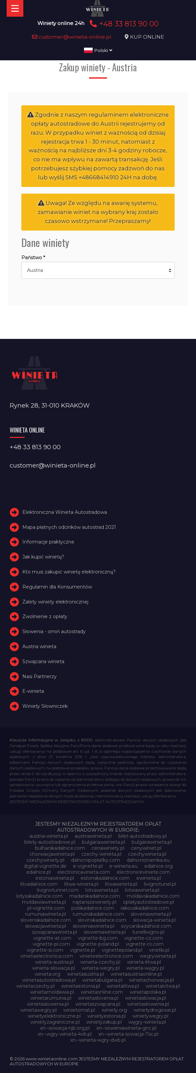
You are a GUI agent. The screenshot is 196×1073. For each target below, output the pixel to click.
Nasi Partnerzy (39, 676)
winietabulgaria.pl (102, 980)
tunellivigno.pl (148, 932)
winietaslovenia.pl (98, 998)
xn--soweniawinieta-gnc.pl (126, 1028)
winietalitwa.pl (123, 986)
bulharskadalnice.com (60, 848)
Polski (98, 50)
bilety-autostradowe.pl (49, 842)
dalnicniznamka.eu (148, 860)
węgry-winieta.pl (147, 1022)
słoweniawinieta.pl (105, 932)
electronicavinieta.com (83, 872)
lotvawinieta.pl (101, 890)
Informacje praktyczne (48, 542)
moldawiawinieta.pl (44, 902)
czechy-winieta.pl (101, 854)
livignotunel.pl (160, 884)
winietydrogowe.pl (155, 1010)
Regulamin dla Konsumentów (57, 587)
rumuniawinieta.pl (45, 914)
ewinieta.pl (148, 878)
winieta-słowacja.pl (53, 968)
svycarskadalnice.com (146, 926)
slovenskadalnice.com (45, 920)
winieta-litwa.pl (144, 962)
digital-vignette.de (45, 866)
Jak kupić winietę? (43, 557)
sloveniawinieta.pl (151, 914)
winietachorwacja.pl (151, 980)
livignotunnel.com (58, 890)
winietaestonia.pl (80, 986)
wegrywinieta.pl (158, 956)
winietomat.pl (79, 1010)
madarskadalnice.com (94, 896)
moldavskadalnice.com (153, 896)
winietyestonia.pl (106, 1016)
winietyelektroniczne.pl (54, 1016)
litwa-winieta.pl (81, 884)
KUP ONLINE (147, 37)
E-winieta (33, 691)
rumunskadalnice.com (98, 914)
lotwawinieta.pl (142, 890)
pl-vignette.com (46, 908)
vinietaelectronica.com (46, 956)
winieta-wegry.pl (101, 968)
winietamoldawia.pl (52, 992)
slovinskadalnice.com (102, 920)
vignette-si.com (45, 950)
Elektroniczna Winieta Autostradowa (64, 512)
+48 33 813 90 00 (123, 23)
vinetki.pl (159, 950)
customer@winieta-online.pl (71, 37)
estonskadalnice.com (105, 878)
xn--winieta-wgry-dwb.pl (98, 1040)
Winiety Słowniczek (45, 706)
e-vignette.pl (88, 866)
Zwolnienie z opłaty (44, 616)
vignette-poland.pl (98, 944)
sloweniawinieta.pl (93, 926)
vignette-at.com (52, 938)
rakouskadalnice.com (145, 908)
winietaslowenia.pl (48, 1004)
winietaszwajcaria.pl (97, 1004)
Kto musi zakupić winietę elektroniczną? (69, 572)
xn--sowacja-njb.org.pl (65, 1028)
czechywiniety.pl (45, 860)
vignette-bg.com (98, 938)
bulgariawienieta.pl (103, 842)
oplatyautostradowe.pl (148, 902)
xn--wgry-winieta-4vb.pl (65, 1034)
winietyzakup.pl (104, 1022)
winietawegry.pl (38, 1010)
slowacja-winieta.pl (154, 920)
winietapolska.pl (148, 992)
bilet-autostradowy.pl (142, 836)
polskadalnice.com (92, 908)
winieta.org (47, 974)
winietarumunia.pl (50, 998)
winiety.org (114, 1010)
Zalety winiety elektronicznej (55, 602)
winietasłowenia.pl (148, 1004)
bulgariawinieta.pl (152, 842)
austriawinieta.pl (93, 836)
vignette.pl (82, 950)
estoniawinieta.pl (54, 878)
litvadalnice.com (39, 884)
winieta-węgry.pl (145, 968)
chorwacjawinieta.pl (52, 854)
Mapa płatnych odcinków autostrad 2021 (69, 527)
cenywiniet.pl (146, 848)
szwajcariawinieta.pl (54, 932)
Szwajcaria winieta (43, 661)
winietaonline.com (102, 992)
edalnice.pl (38, 872)
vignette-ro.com (145, 944)
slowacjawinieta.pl (45, 926)
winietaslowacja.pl (145, 998)
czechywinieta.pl (147, 854)
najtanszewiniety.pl (94, 902)
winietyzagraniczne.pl (55, 1022)
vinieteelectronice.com (106, 956)
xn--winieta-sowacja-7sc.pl (128, 1034)
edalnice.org (158, 866)
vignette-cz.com (143, 938)
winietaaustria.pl (85, 974)
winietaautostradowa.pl (49, 980)
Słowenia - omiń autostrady (54, 631)
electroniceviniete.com (143, 872)
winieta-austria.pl (54, 962)
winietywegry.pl (150, 1016)
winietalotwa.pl (163, 986)
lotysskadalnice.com (39, 896)
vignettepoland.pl (122, 950)
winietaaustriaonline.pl (136, 974)
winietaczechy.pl (35, 986)
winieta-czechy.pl (100, 962)
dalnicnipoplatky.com (95, 860)
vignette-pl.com (51, 944)
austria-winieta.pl (48, 836)
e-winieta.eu (123, 866)
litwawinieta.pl (121, 884)
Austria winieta (39, 646)
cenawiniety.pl (108, 848)
